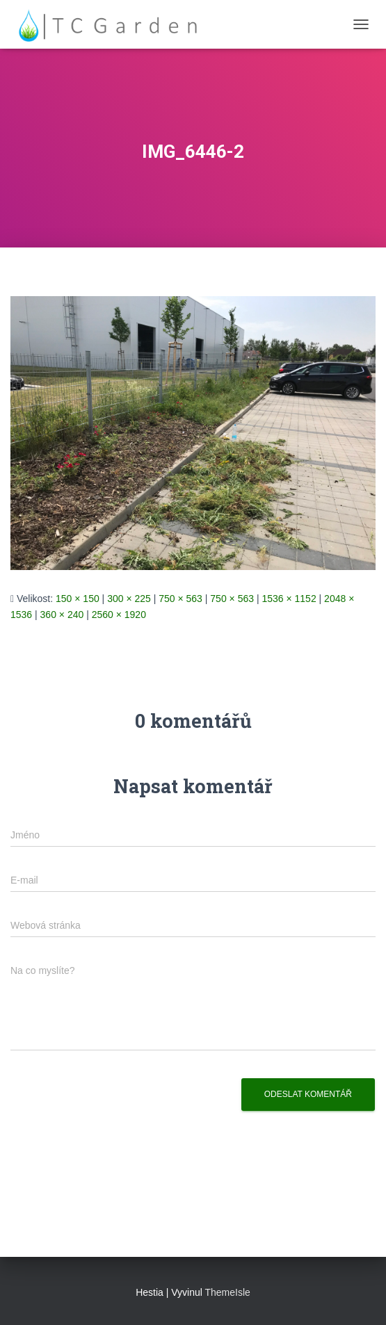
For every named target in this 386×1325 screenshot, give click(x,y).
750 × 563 (180, 598)
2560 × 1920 (119, 614)
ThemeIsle (227, 1292)
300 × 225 (129, 598)
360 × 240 (62, 614)
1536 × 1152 (289, 598)
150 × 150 (77, 598)
